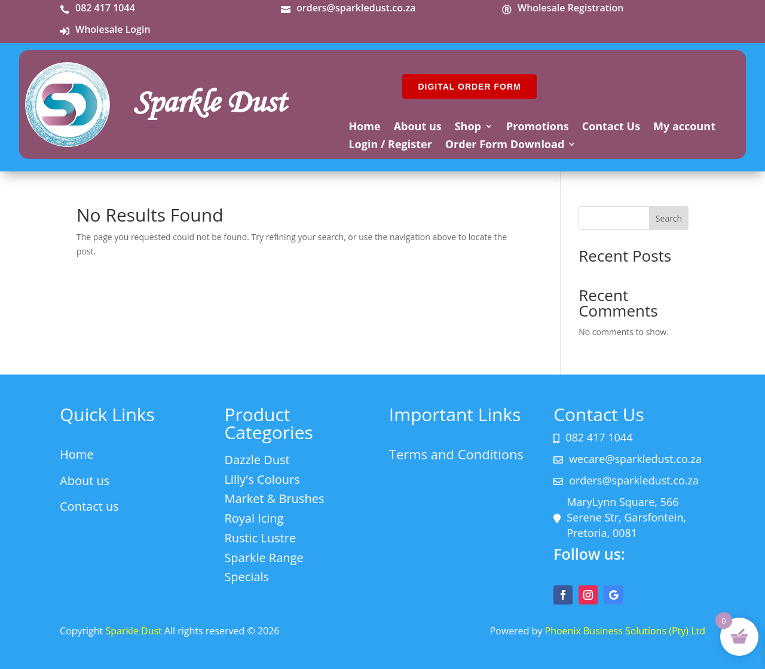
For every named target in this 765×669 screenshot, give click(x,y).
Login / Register (390, 145)
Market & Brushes (274, 498)
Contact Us (611, 127)
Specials (246, 577)
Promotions (537, 127)
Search (669, 218)
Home (364, 127)
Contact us (89, 506)
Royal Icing (253, 518)
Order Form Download (505, 145)
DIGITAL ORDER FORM (469, 86)
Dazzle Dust (256, 460)
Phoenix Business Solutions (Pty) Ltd (625, 630)
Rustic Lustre (260, 538)
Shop (468, 127)
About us (418, 127)
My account (684, 127)
